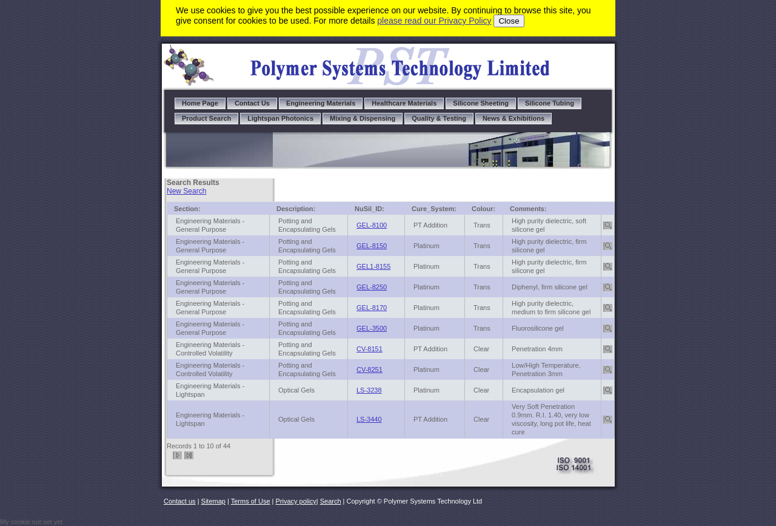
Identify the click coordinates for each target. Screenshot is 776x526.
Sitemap (213, 501)
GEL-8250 (371, 287)
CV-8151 (369, 348)
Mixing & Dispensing (362, 118)
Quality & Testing (439, 118)
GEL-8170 (371, 307)
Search (330, 501)
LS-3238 (369, 390)
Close (508, 20)
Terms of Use (250, 501)
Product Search (206, 118)
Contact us (180, 501)
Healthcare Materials (404, 103)
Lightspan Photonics (280, 118)
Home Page (200, 103)
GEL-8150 (371, 245)
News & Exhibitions (513, 118)
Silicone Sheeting (481, 103)
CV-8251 (369, 369)
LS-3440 (369, 419)
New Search (186, 191)
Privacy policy (296, 501)
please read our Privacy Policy (434, 20)
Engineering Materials (320, 103)
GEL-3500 (371, 328)
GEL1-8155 (373, 266)
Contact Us (252, 103)
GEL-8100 (371, 225)
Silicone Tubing (549, 103)
